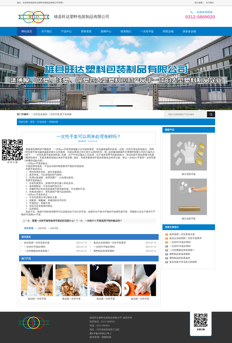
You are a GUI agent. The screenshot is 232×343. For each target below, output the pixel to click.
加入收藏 (198, 2)
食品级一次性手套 (37, 299)
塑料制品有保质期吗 (104, 251)
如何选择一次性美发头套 (37, 242)
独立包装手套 (189, 174)
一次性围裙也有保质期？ (37, 251)
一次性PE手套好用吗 (34, 247)
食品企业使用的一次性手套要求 (110, 242)
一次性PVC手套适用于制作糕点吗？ (103, 221)
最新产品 (169, 130)
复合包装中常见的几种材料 (183, 262)
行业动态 (41, 122)
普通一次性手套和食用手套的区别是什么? (53, 221)
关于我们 (210, 2)
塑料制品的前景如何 (179, 258)
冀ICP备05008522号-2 (100, 333)
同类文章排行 (172, 227)
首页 (32, 122)
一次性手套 (129, 149)
